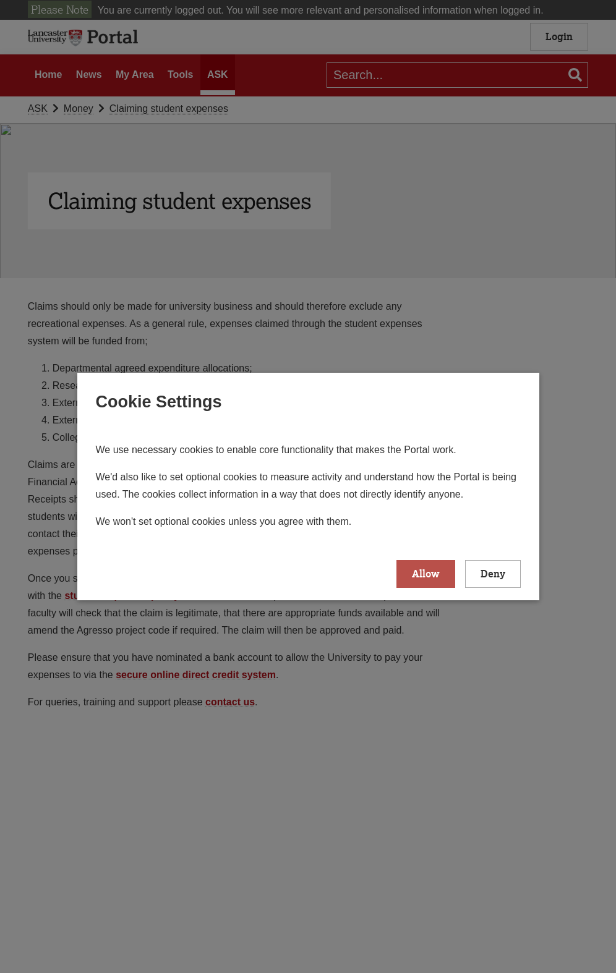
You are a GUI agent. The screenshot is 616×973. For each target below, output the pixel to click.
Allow (426, 573)
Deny (493, 573)
